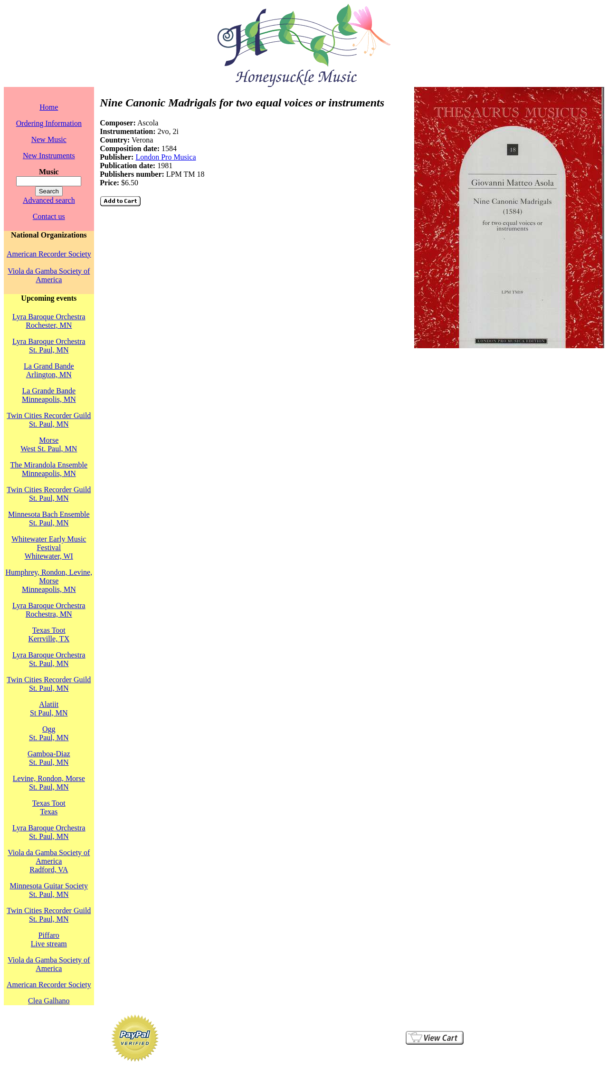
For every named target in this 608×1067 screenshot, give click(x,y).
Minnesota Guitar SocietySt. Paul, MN (49, 890)
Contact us (49, 216)
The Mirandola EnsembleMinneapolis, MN (48, 469)
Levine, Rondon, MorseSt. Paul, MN (49, 782)
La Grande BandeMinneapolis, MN (49, 395)
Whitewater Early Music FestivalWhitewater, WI (48, 547)
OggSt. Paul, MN (49, 733)
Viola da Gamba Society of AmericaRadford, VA (49, 861)
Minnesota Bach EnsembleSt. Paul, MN (49, 518)
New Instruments (49, 156)
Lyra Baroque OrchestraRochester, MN (49, 321)
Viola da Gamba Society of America (49, 275)
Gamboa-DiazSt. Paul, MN (49, 758)
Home (48, 107)
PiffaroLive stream (49, 939)
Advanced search (49, 200)
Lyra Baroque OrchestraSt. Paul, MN (49, 345)
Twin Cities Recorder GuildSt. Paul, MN (49, 419)
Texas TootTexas (49, 807)
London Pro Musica (165, 157)
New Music (48, 139)
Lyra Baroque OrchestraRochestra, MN (49, 609)
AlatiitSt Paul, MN (49, 708)
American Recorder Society (49, 254)
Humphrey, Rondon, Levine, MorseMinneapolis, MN (49, 580)
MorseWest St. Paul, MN (48, 444)
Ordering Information (49, 123)
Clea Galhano (49, 1001)
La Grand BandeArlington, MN (49, 370)
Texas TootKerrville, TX (48, 634)
